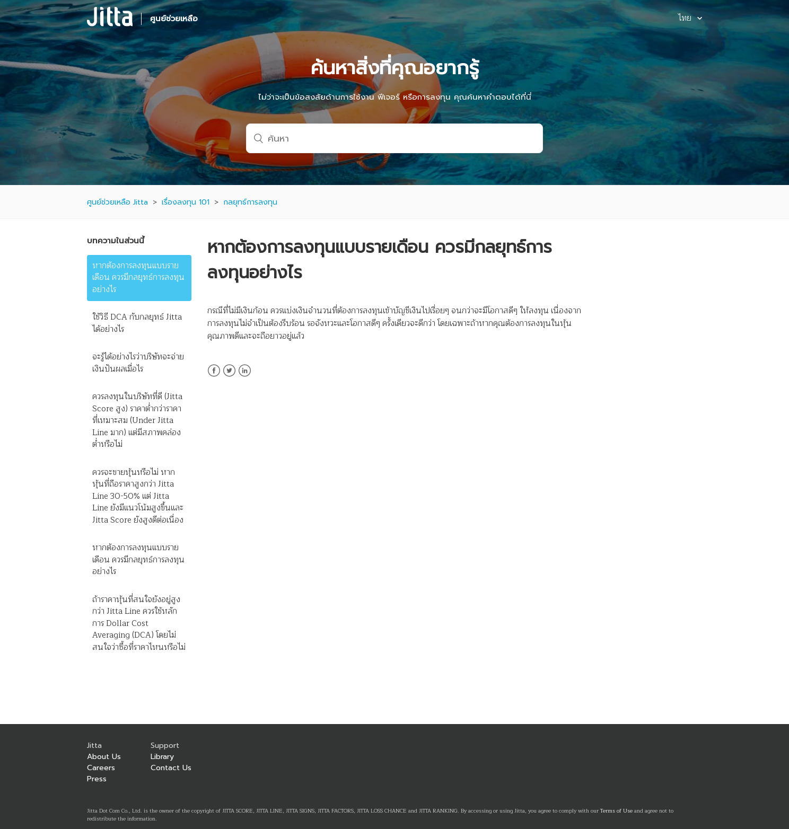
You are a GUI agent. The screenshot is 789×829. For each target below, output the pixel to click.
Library (162, 756)
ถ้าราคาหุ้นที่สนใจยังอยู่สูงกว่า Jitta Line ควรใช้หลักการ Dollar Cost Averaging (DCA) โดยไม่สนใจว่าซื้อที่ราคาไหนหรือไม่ (139, 623)
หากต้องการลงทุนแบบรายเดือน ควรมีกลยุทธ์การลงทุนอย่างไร (138, 277)
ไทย (686, 19)
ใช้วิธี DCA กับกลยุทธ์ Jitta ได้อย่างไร (137, 323)
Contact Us (171, 767)
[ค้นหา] (394, 138)
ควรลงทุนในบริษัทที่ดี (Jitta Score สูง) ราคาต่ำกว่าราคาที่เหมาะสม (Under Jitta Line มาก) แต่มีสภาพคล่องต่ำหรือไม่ (137, 420)
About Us (104, 756)
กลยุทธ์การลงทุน (250, 202)
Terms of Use (616, 810)
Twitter (229, 376)
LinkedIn (244, 376)
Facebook (214, 376)
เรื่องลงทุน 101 (185, 202)
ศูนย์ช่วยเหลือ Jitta (117, 202)
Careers (101, 767)
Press (97, 778)
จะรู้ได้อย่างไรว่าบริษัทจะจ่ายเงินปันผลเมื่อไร (138, 363)
